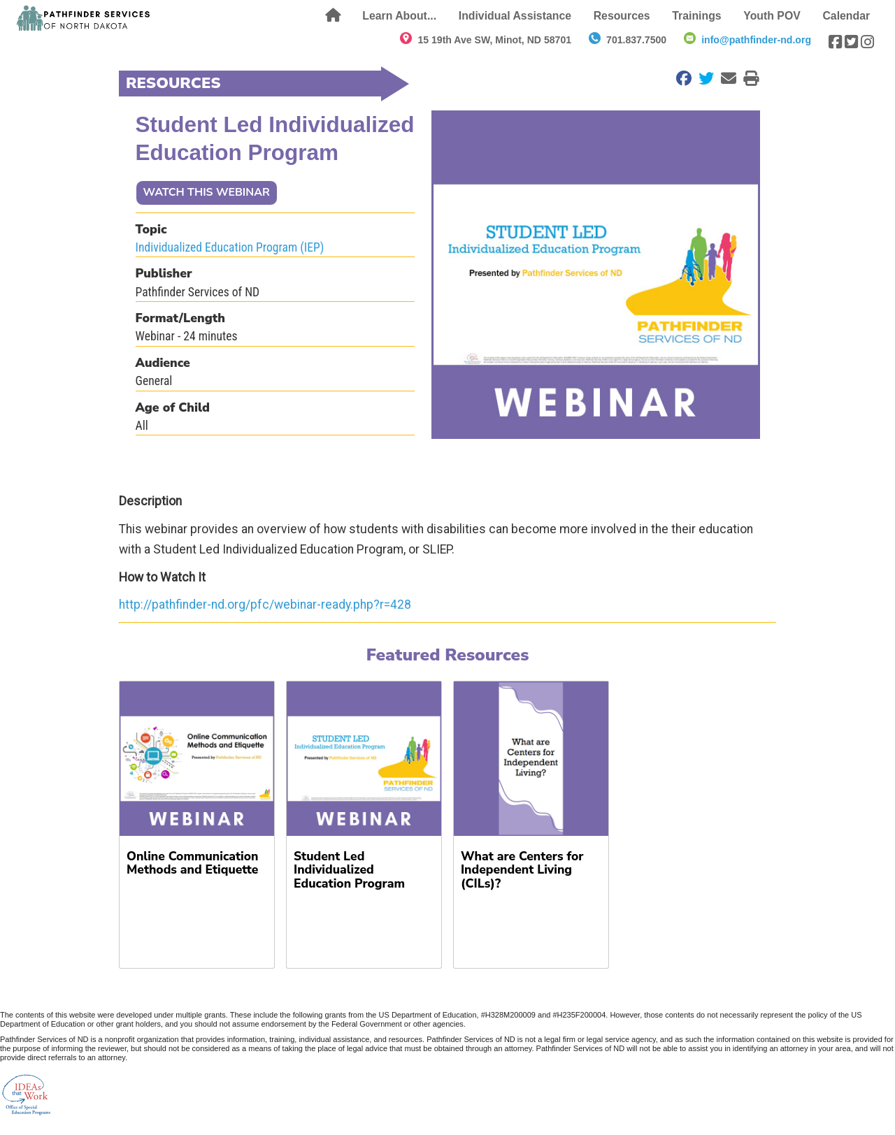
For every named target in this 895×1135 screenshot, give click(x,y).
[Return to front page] (84, 18)
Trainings (696, 16)
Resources (622, 16)
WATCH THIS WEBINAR (206, 192)
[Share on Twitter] (703, 78)
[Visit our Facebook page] (835, 42)
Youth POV (771, 16)
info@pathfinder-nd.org (756, 39)
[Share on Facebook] (680, 78)
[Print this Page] (747, 78)
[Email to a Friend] (725, 78)
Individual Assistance (515, 16)
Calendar (846, 16)
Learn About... (399, 16)
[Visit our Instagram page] (867, 42)
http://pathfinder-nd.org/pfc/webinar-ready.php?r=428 (265, 605)
